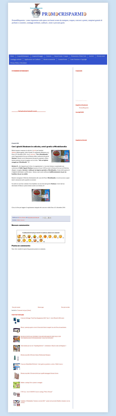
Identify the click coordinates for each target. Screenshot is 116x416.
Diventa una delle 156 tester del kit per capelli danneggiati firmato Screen (39, 373)
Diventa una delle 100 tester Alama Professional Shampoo (35, 355)
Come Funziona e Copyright (78, 59)
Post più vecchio (65, 307)
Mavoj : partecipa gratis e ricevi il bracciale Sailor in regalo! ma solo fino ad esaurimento (43, 327)
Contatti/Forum (62, 59)
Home (12, 56)
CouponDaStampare (23, 56)
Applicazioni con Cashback (32, 59)
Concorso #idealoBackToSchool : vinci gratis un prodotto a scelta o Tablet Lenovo (42, 364)
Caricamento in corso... (81, 100)
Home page (41, 307)
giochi (34, 150)
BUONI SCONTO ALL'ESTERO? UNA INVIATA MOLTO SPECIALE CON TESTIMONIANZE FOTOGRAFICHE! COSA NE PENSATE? (41, 337)
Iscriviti (91, 56)
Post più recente (16, 307)
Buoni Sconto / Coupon (61, 56)
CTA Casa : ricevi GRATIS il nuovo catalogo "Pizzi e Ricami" (36, 391)
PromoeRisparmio (83, 107)
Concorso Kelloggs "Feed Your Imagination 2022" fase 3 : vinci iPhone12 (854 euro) (42, 318)
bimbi (18, 220)
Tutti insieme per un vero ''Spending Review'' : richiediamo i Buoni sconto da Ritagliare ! (43, 345)
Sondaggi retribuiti (15, 59)
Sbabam (14, 152)
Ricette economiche (49, 59)
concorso (32, 154)
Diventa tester (101, 56)
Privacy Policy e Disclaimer (18, 63)
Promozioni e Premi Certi (78, 56)
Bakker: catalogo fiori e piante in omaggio (31, 382)
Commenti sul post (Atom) (24, 310)
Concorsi (48, 56)
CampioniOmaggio (37, 56)
